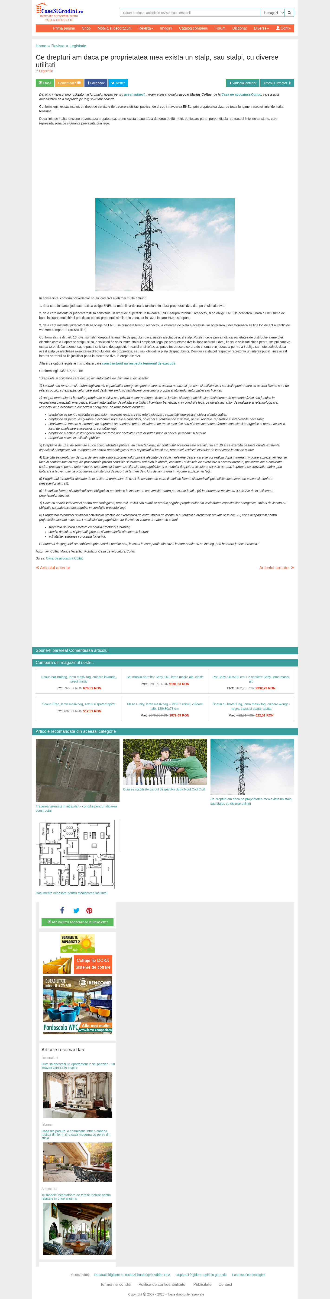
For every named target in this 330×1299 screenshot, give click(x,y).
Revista (146, 28)
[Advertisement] (165, 165)
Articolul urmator (277, 83)
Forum (220, 28)
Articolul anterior (242, 83)
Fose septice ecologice (248, 1275)
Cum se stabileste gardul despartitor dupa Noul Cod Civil (164, 789)
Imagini (166, 28)
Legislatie (76, 46)
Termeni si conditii (116, 1284)
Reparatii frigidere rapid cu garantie (201, 1275)
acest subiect (134, 94)
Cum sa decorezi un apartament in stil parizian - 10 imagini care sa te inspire (78, 1065)
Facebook (95, 83)
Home (41, 46)
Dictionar (239, 28)
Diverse (261, 28)
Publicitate (202, 1284)
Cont (283, 28)
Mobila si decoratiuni (115, 28)
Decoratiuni (50, 1058)
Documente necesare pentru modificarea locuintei (71, 893)
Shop (86, 28)
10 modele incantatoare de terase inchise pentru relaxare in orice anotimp (76, 1196)
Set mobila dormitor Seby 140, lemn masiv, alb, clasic (164, 677)
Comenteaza (69, 83)
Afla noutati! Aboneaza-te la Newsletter (78, 922)
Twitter (118, 83)
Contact (225, 1284)
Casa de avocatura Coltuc (241, 94)
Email (45, 83)
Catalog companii (193, 28)
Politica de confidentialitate (162, 1284)
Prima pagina (64, 28)
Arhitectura (49, 1189)
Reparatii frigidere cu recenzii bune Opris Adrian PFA (132, 1275)
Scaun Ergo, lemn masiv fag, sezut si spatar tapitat (78, 704)
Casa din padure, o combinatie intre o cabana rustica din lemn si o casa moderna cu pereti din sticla (76, 1134)
